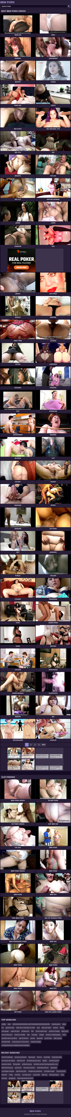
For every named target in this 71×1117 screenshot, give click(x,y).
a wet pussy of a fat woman (20, 1042)
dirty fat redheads (7, 1057)
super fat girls (15, 1031)
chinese (55, 1028)
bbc (32, 1031)
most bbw (47, 1057)
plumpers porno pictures (9, 1038)
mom (64, 1035)
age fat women (23, 1038)
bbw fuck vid (21, 1061)
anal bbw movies (49, 1071)
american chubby (54, 1031)
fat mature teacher (29, 1068)
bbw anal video (46, 1028)
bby (28, 1035)
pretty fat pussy (27, 1064)
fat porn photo (61, 1071)
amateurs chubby (19, 1035)
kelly (62, 1075)
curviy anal (36, 1075)
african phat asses (41, 1031)
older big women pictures (25, 1078)
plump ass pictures (20, 1057)
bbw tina (44, 1075)
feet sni (39, 1057)
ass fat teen (48, 1038)
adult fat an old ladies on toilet (25, 1028)
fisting (62, 1028)
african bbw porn (7, 1035)
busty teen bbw (56, 1057)
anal (38, 1028)
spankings (54, 1068)
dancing (4, 1078)
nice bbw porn (26, 1075)
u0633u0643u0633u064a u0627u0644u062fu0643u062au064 (31, 1024)
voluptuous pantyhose (35, 1071)
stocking (17, 1075)
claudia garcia (56, 1024)
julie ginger (5, 1031)
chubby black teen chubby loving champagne (15, 1045)
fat (3, 1028)
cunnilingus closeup (8, 1071)
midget (41, 1035)
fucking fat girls (54, 1075)
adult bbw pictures (42, 1068)
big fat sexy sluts (21, 1071)
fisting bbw (16, 1064)
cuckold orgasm (54, 1061)
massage (34, 1035)
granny (32, 1038)
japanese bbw (10, 1028)
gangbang (12, 1078)
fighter (45, 1061)
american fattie (6, 1064)
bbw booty (65, 1031)
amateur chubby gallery (53, 1035)
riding (11, 1075)
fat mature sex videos (8, 1061)
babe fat (4, 1075)
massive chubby (36, 1042)
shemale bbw (6, 1042)
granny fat (18, 1068)
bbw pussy (32, 1057)
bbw (9, 1024)
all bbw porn (25, 1031)
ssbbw (4, 1024)
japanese (39, 1038)
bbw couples (57, 1038)
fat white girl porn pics (33, 1061)
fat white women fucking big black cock (46, 1064)
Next (43, 745)
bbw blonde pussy (7, 1068)
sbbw (64, 1024)
